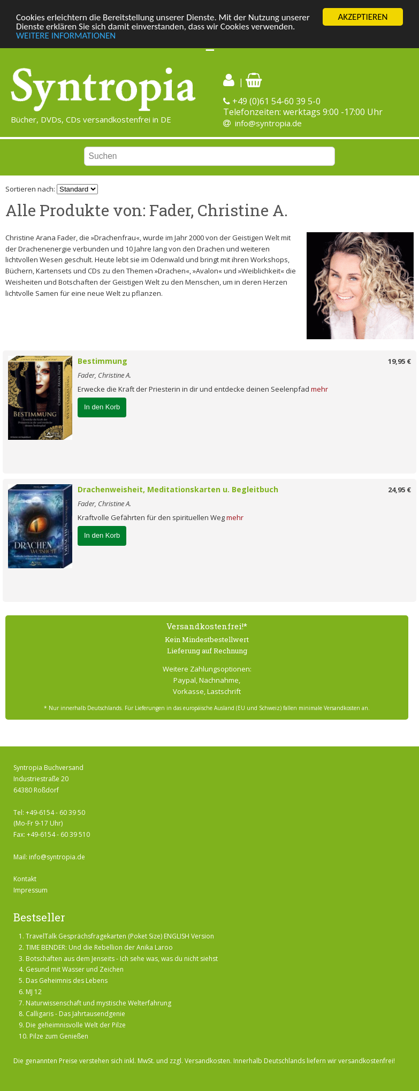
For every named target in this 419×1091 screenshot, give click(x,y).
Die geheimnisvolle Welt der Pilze (76, 1024)
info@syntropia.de (268, 123)
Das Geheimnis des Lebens (67, 980)
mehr (319, 389)
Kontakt (24, 878)
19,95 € (399, 361)
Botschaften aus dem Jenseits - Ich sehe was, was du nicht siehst (122, 958)
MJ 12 (34, 991)
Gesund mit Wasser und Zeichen (75, 969)
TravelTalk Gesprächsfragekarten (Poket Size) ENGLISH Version (120, 936)
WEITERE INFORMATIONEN (66, 35)
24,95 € (399, 489)
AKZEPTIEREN (362, 16)
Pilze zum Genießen (58, 1036)
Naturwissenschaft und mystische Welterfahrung (98, 1003)
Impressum (30, 890)
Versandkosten (207, 1060)
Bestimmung (102, 361)
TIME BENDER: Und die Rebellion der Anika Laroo (99, 947)
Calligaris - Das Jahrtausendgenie (75, 1013)
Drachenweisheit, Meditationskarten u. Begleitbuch (178, 489)
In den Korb (102, 407)
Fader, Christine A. (104, 375)
